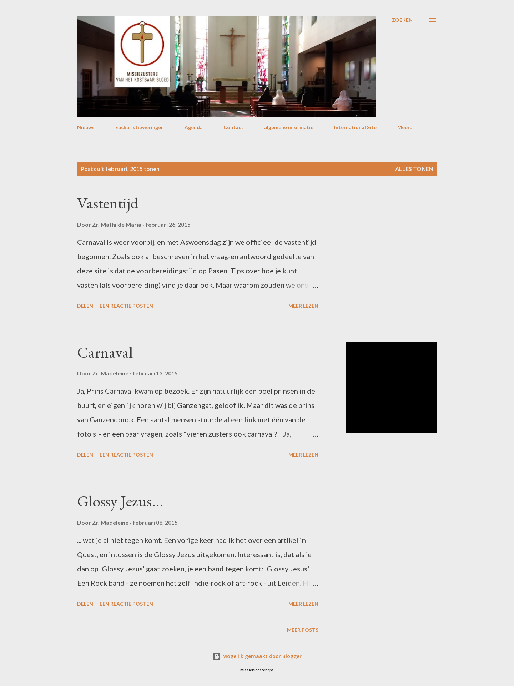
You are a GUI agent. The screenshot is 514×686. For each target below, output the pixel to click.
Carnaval (105, 352)
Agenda (194, 127)
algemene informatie (288, 127)
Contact (233, 127)
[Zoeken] (402, 20)
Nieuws (86, 127)
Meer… (405, 127)
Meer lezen (303, 306)
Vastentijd (107, 203)
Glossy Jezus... (120, 501)
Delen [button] (85, 306)
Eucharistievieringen (139, 127)
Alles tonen (414, 168)
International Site (355, 127)
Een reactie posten (126, 306)
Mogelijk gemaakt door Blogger (257, 656)
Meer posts (302, 630)
